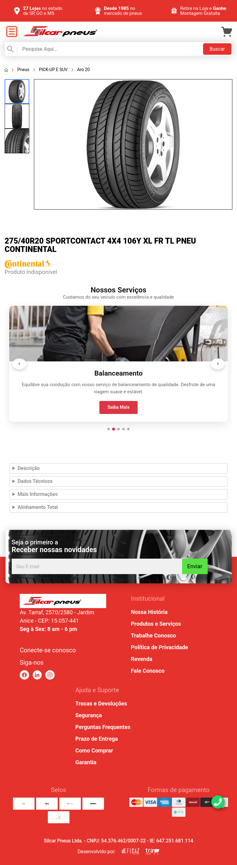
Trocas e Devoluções (101, 703)
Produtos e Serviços (156, 623)
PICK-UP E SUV (53, 69)
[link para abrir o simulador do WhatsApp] (217, 802)
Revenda (141, 659)
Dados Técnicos (35, 481)
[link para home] (60, 35)
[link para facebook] (24, 675)
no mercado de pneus (123, 11)
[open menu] (12, 32)
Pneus (23, 69)
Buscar (217, 49)
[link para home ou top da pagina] (63, 601)
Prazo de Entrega (96, 738)
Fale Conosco (147, 670)
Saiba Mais (118, 407)
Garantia (85, 762)
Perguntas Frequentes (102, 727)
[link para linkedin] (37, 675)
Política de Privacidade (159, 647)
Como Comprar (94, 750)
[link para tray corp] (152, 851)
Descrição (29, 468)
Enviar (194, 566)
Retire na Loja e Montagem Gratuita (203, 11)
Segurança (88, 715)
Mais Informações (38, 494)
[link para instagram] (50, 675)
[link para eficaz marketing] (130, 851)
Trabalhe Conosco (153, 635)
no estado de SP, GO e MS (42, 11)
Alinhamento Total (38, 507)
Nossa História (149, 612)
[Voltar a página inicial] (6, 70)
